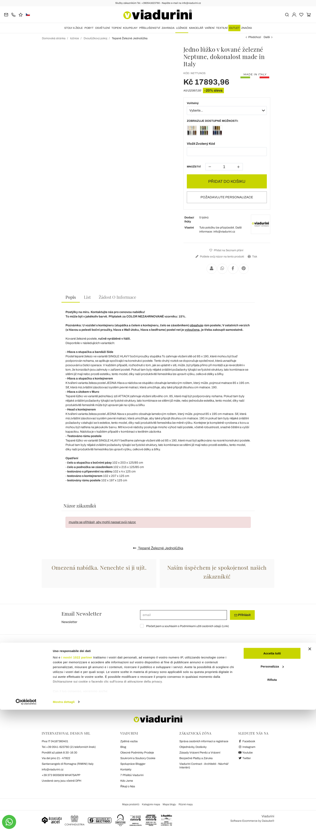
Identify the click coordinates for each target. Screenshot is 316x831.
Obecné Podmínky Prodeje (137, 752)
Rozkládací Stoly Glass (57, 680)
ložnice (181, 28)
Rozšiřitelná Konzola (55, 685)
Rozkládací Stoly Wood (57, 675)
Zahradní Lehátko (248, 670)
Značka (246, 28)
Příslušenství (149, 28)
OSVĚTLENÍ (102, 28)
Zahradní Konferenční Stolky (255, 685)
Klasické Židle (176, 670)
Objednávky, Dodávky (193, 746)
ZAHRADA (168, 28)
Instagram (246, 746)
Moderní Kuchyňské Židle (184, 675)
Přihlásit (242, 615)
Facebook (246, 741)
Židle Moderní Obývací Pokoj (186, 680)
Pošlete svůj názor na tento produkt (219, 256)
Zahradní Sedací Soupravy (254, 680)
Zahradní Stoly (120, 685)
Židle (171, 664)
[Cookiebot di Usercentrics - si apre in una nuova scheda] (26, 823)
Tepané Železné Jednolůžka (158, 548)
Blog (123, 746)
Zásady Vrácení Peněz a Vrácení (199, 752)
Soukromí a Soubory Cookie (137, 758)
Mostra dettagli (64, 823)
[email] (183, 615)
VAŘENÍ (209, 28)
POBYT (89, 28)
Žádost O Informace (117, 297)
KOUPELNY (130, 28)
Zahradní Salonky (248, 675)
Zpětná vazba (129, 741)
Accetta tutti (272, 774)
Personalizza (272, 788)
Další (267, 37)
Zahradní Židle (176, 685)
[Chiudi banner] (309, 770)
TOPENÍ (116, 28)
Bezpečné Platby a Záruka (196, 758)
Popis (70, 297)
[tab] (70, 297)
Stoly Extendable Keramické (60, 670)
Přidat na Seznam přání (225, 250)
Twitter (244, 758)
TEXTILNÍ (222, 28)
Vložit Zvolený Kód (201, 143)
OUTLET (234, 28)
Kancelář (196, 28)
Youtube (245, 752)
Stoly (114, 664)
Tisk (252, 256)
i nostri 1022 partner (76, 778)
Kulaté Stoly (118, 670)
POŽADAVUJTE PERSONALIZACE (227, 197)
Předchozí (254, 37)
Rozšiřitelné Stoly (57, 664)
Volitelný (193, 103)
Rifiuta (272, 801)
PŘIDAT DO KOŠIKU (226, 181)
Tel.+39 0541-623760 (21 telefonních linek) (69, 746)
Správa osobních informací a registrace (203, 741)
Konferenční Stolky (122, 675)
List (87, 297)
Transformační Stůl (122, 680)
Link (225, 626)
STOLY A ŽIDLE (73, 28)
